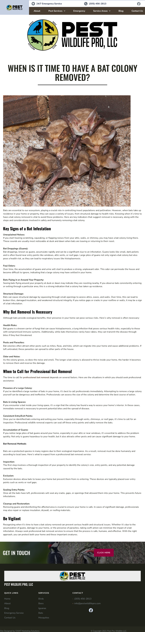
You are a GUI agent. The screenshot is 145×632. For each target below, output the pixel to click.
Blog (121, 11)
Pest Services (56, 11)
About (37, 11)
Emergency (79, 11)
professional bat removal (36, 377)
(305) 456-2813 (97, 3)
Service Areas (101, 11)
